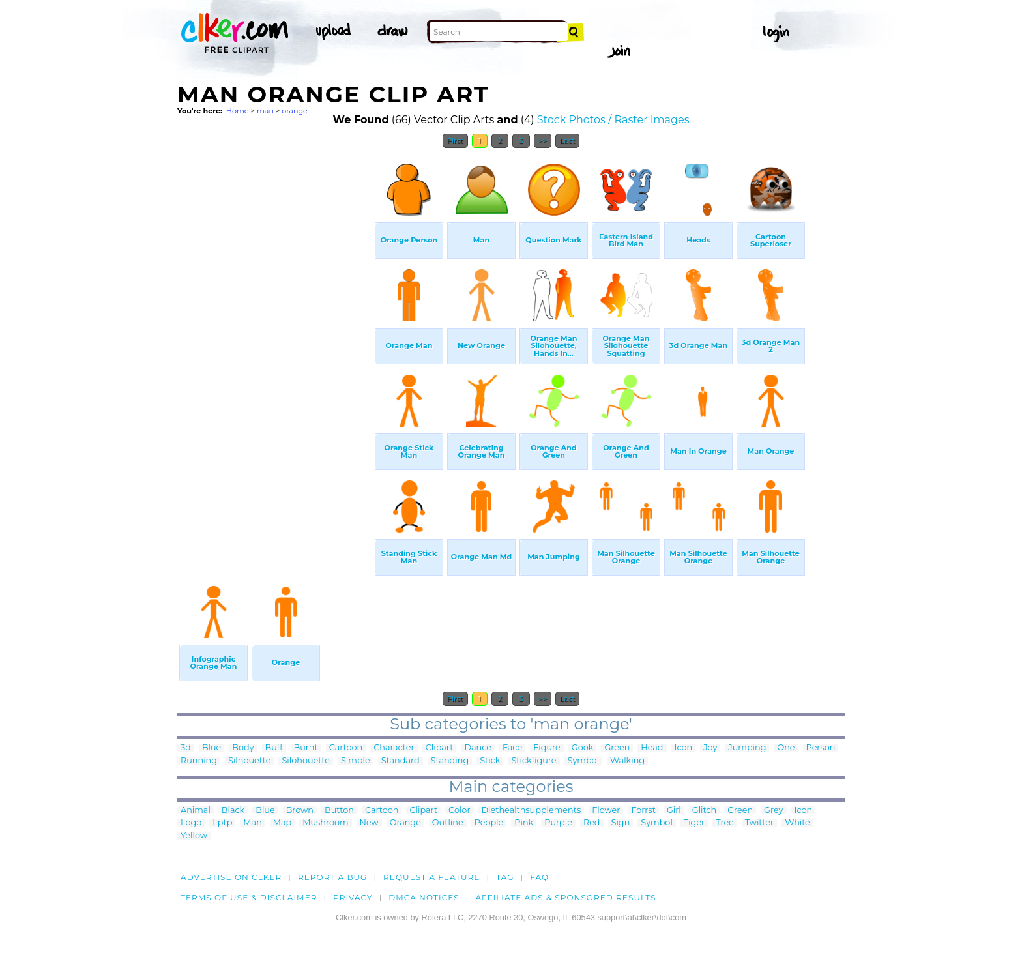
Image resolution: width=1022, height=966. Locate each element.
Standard (400, 761)
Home (237, 110)
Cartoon (346, 748)
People (489, 823)
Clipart (440, 748)
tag (505, 877)
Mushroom (325, 823)
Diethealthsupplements (531, 810)
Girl (674, 810)
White (797, 823)
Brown (300, 810)
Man (252, 823)
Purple (558, 823)
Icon (684, 748)
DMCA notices (424, 897)
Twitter (759, 823)
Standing (450, 761)
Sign (620, 823)
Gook (583, 748)
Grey (773, 810)
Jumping (747, 748)
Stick (490, 761)
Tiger (694, 823)
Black (233, 810)
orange (295, 110)
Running (199, 761)
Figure (547, 748)
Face (512, 748)
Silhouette (249, 761)
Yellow (194, 836)
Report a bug (333, 877)
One (786, 748)
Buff (274, 748)
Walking (627, 761)
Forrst (643, 810)
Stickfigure (533, 761)
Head (652, 748)
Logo (191, 823)
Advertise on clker (231, 877)
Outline (447, 823)
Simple (355, 761)
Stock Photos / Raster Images (613, 119)
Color (459, 810)
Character (394, 748)
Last (567, 140)
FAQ (539, 877)
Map (282, 823)
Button (339, 810)
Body (243, 748)
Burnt (306, 748)
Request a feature (431, 877)
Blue (211, 748)
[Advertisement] (275, 350)
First (455, 140)
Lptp (222, 823)
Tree (725, 823)
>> (542, 140)
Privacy (353, 897)
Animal (196, 810)
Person (821, 748)
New (369, 823)
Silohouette (305, 761)
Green (617, 748)
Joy (710, 748)
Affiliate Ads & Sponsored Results (565, 897)
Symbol (584, 761)
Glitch (704, 810)
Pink (523, 823)
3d (186, 748)
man (265, 110)
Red (591, 823)
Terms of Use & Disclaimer (249, 897)
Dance (477, 748)
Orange (405, 823)
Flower (606, 810)
